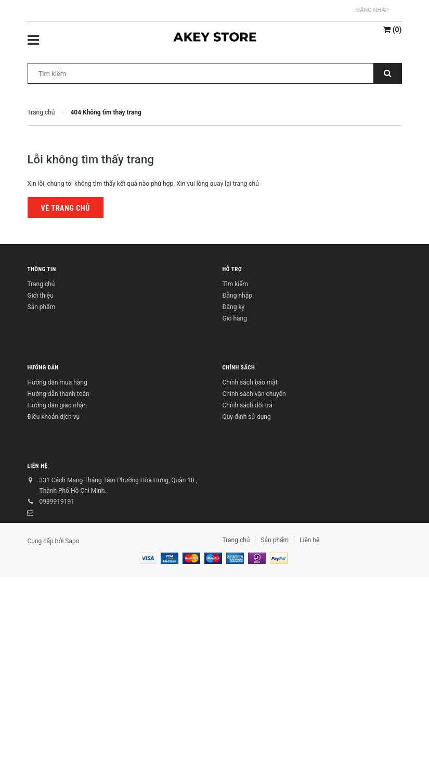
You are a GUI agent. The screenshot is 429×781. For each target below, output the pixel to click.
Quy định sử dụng (247, 416)
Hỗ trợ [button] (232, 269)
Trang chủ (41, 284)
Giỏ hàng (235, 318)
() (392, 29)
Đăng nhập (372, 10)
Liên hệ (38, 466)
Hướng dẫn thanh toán (58, 394)
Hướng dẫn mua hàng (57, 382)
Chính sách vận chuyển (254, 394)
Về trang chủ (65, 208)
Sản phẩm (42, 307)
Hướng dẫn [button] (43, 367)
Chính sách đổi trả (247, 405)
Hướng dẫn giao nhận (57, 405)
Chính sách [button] (239, 367)
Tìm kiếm (236, 284)
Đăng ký (234, 307)
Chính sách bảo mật (250, 382)
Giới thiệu (41, 295)
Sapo (72, 541)
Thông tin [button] (42, 269)
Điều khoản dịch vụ (54, 416)
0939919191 (57, 501)
